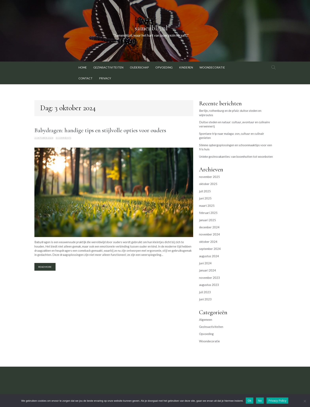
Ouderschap (139, 67)
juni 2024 (205, 263)
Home (82, 67)
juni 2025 (205, 198)
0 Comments (63, 137)
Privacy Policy (277, 400)
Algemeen (205, 319)
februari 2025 (208, 212)
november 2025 (209, 176)
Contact (85, 78)
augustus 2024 (209, 256)
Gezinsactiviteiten (108, 67)
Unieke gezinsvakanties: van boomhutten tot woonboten (236, 156)
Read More (45, 266)
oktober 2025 (208, 184)
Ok (249, 400)
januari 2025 (207, 220)
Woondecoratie (212, 67)
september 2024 (210, 248)
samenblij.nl (151, 28)
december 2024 (209, 227)
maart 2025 (207, 205)
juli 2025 (205, 191)
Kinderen (186, 67)
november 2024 (209, 234)
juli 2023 (205, 292)
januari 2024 (207, 270)
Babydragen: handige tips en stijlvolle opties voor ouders (100, 130)
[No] (304, 401)
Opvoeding (164, 67)
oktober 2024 (208, 241)
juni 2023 (205, 299)
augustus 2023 (209, 285)
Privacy (105, 78)
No (260, 400)
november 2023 (209, 277)
